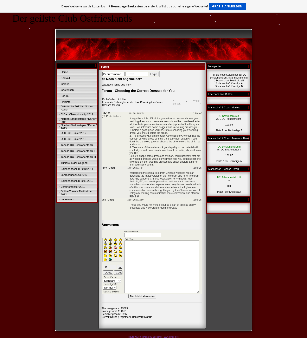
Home (64, 72)
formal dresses (176, 118)
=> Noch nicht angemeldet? (122, 79)
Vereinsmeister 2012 (73, 186)
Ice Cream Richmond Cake (162, 207)
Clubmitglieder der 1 (125, 102)
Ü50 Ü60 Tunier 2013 (73, 139)
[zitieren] (197, 113)
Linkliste (65, 101)
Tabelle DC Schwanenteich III (78, 156)
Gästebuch (67, 90)
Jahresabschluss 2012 (74, 174)
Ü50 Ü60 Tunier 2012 (73, 133)
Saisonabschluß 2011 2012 (77, 180)
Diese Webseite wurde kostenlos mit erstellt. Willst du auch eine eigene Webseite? (153, 6)
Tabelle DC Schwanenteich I (77, 145)
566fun (148, 317)
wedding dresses (158, 161)
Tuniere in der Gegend (74, 162)
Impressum (67, 199)
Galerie (65, 84)
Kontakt (65, 78)
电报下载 (134, 196)
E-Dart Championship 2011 (77, 114)
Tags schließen (110, 291)
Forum (65, 95)
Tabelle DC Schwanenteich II (78, 151)
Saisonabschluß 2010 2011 (77, 168)
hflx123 (106, 113)
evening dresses (184, 127)
